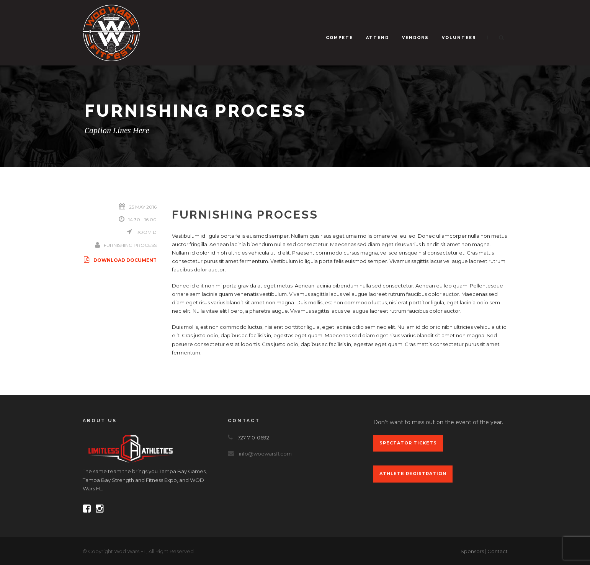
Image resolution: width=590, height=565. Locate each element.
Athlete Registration (412, 473)
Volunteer (459, 37)
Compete (339, 37)
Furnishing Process (130, 245)
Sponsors (472, 551)
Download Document (120, 260)
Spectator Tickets (408, 443)
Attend (377, 37)
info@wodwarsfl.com (265, 454)
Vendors (415, 37)
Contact (497, 551)
